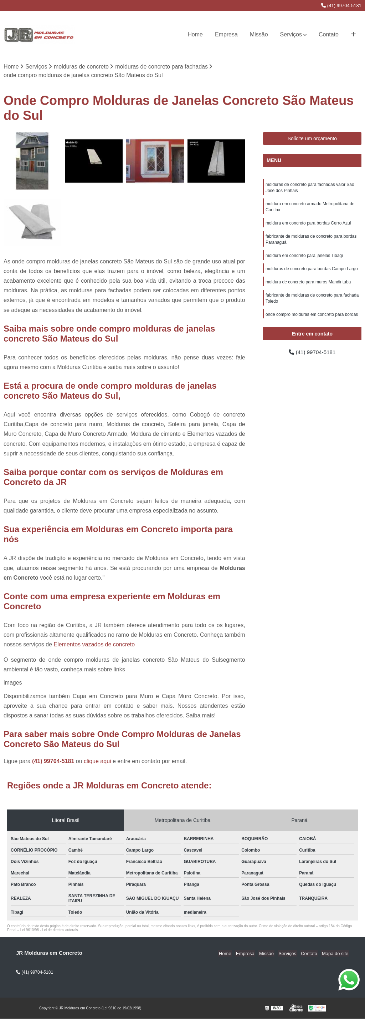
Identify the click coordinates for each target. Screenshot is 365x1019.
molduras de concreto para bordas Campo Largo (312, 271)
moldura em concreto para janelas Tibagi (304, 258)
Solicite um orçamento (312, 139)
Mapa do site (335, 953)
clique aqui (97, 761)
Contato (329, 34)
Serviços (291, 34)
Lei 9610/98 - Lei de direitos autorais (49, 930)
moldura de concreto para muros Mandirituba (308, 285)
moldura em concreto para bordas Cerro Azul (308, 224)
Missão (259, 34)
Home (195, 34)
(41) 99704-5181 (341, 5)
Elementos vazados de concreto (94, 645)
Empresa (226, 34)
